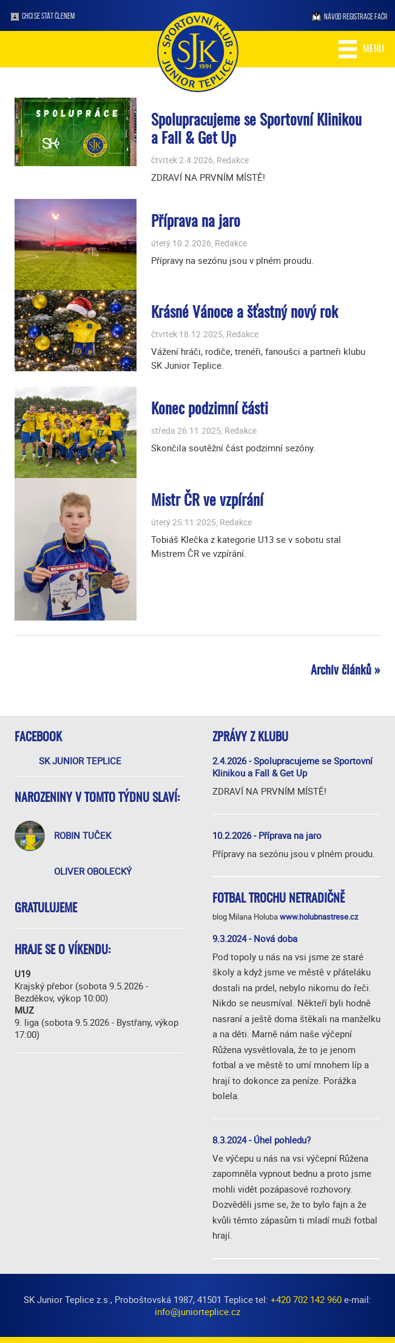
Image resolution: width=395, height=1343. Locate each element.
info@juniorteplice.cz (197, 1311)
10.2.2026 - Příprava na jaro (267, 835)
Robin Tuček (82, 835)
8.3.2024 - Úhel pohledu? (261, 1140)
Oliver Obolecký (93, 871)
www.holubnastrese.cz (319, 916)
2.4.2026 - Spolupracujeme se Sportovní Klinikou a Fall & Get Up (292, 767)
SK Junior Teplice (80, 761)
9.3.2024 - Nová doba (254, 938)
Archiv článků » (345, 671)
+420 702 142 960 (306, 1299)
